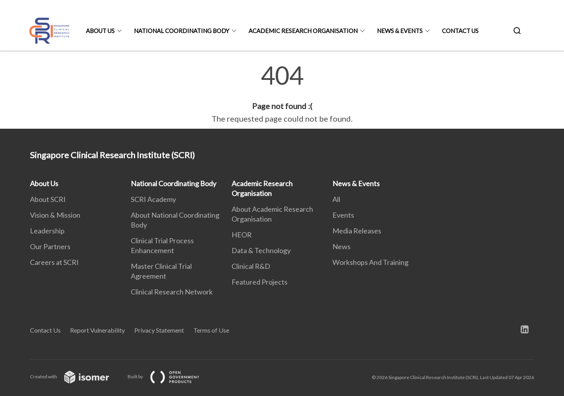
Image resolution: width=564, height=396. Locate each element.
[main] (282, 94)
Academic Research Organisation (303, 30)
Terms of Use (211, 330)
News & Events (400, 30)
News (341, 246)
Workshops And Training (370, 262)
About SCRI (48, 199)
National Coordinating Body (181, 30)
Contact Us (460, 30)
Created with (76, 376)
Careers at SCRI (54, 262)
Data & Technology (261, 250)
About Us (100, 30)
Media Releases (356, 230)
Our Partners (50, 246)
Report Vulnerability (97, 330)
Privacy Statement (159, 330)
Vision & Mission (55, 215)
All (336, 199)
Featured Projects (260, 282)
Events (343, 215)
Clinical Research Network (172, 291)
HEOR (242, 234)
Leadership (47, 230)
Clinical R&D (251, 266)
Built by (170, 376)
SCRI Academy (153, 199)
